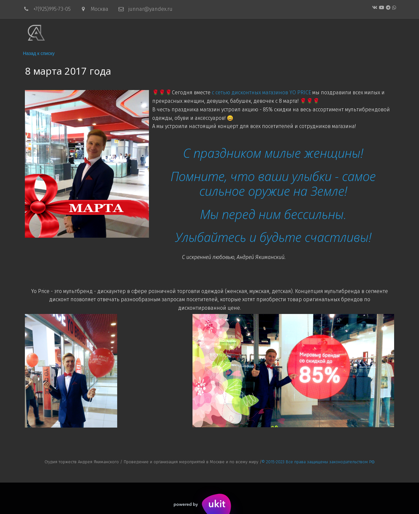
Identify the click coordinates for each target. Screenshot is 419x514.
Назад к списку (39, 53)
